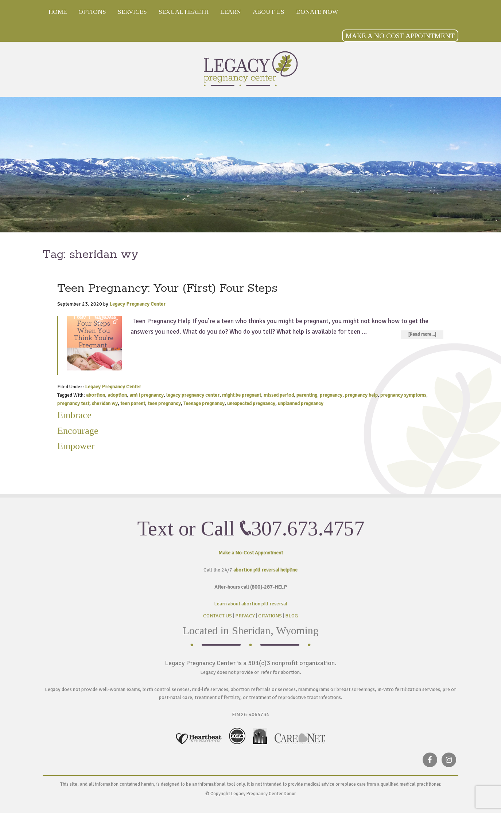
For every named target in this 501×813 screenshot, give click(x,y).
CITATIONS (270, 616)
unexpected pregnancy (251, 403)
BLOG (291, 616)
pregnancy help (361, 395)
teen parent (132, 403)
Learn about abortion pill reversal (250, 604)
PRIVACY (245, 616)
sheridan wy (105, 403)
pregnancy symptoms (403, 395)
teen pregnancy (164, 403)
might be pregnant (241, 395)
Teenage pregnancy (204, 403)
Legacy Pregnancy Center (250, 68)
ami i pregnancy (146, 395)
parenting (306, 395)
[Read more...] (422, 334)
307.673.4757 (307, 528)
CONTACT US (217, 616)
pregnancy (331, 395)
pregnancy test (73, 403)
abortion (95, 395)
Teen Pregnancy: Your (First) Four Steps (167, 288)
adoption (117, 395)
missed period (279, 395)
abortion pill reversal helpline (265, 570)
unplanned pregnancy (300, 403)
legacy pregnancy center (193, 395)
